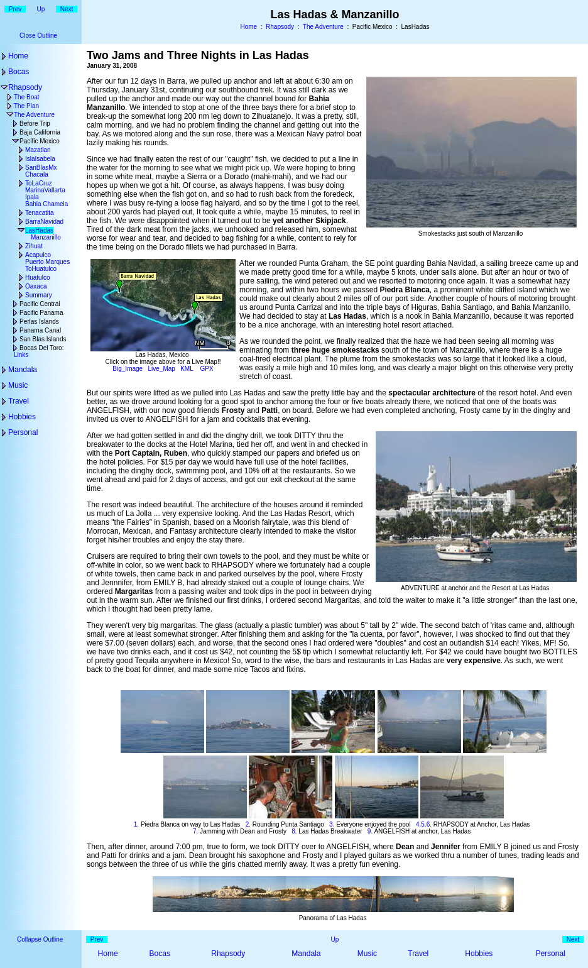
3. (331, 824)
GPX (207, 368)
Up (41, 9)
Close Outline (38, 35)
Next (67, 9)
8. (294, 831)
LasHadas (39, 230)
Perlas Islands (39, 321)
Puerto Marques (47, 261)
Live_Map (161, 368)
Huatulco (37, 277)
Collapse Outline (40, 939)
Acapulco (38, 254)
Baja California (39, 132)
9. (370, 831)
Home (248, 26)
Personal (23, 432)
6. (429, 824)
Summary (38, 295)
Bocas (18, 71)
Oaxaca (35, 286)
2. (248, 824)
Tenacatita (39, 212)
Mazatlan (38, 149)
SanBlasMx (41, 167)
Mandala (22, 369)
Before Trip (34, 123)
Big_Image (127, 368)
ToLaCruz (38, 183)
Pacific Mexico (39, 141)
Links (21, 354)
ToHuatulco (41, 268)
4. (418, 824)
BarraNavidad (44, 221)
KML (186, 368)
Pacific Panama (41, 312)
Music (18, 385)
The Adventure (323, 26)
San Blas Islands (43, 339)
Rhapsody (280, 26)
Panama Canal (40, 330)
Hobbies (22, 416)
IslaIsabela (40, 158)
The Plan (26, 105)
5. (423, 824)
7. (195, 831)
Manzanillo (46, 237)
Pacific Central (39, 303)
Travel (18, 401)
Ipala (32, 197)
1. (136, 824)
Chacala (36, 174)
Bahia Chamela (46, 204)
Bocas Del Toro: (41, 347)
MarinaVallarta (45, 190)
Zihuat (34, 246)
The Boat (27, 97)
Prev (15, 9)
